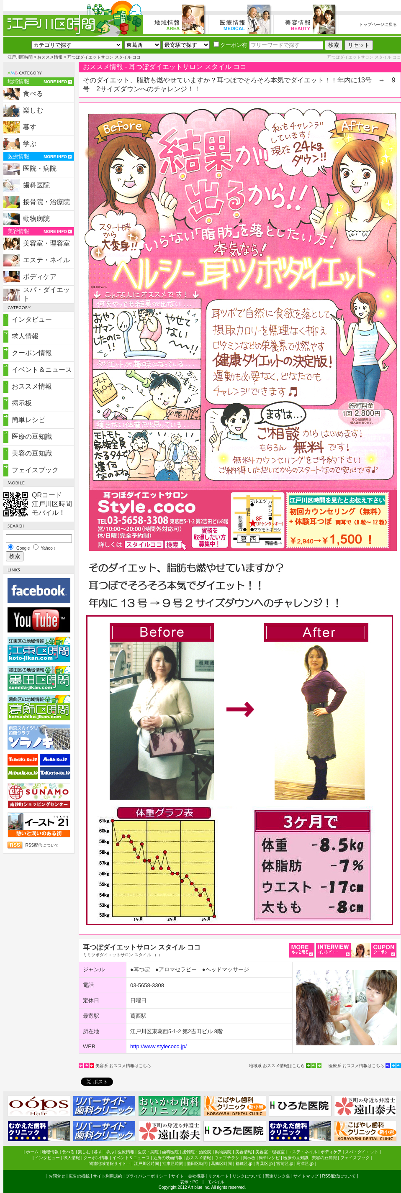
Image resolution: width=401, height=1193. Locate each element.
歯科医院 (36, 185)
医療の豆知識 (32, 436)
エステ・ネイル (46, 260)
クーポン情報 (32, 352)
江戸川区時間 (20, 57)
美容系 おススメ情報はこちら (123, 1065)
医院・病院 (40, 168)
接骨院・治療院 (46, 201)
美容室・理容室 (46, 243)
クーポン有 (230, 45)
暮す (29, 127)
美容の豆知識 (32, 453)
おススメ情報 (49, 57)
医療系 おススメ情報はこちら (356, 1065)
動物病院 (36, 218)
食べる (33, 93)
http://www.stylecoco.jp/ (158, 1046)
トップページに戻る (378, 24)
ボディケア (40, 276)
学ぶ (29, 143)
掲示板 (22, 403)
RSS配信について (42, 845)
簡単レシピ (28, 419)
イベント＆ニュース (42, 369)
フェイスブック (35, 470)
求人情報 (25, 336)
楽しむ (33, 110)
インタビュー (32, 319)
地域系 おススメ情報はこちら (277, 1065)
